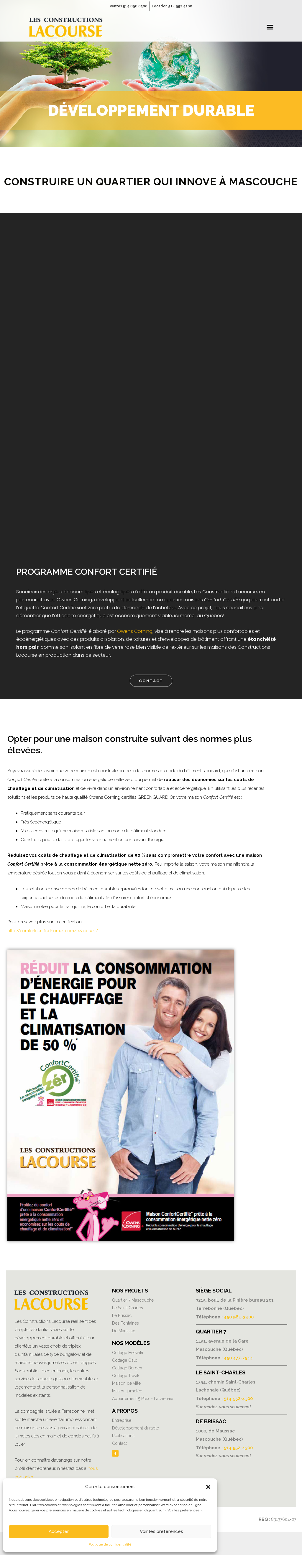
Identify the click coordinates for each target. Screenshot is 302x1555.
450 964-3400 (239, 1316)
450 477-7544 (238, 1357)
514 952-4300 (238, 1397)
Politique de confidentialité (110, 1544)
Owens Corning (134, 631)
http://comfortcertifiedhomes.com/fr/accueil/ (52, 930)
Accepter (59, 1531)
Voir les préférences (161, 1531)
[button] (208, 1487)
